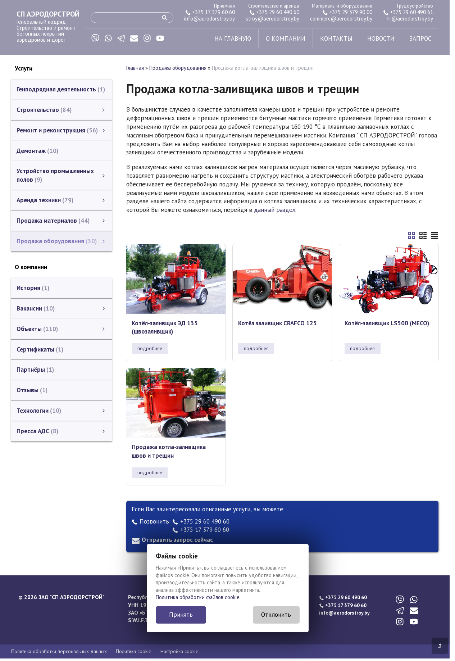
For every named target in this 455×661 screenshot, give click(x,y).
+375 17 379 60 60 (210, 12)
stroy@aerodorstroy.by (272, 18)
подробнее (149, 348)
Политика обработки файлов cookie (198, 597)
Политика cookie (133, 651)
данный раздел (274, 210)
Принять (181, 615)
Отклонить (276, 615)
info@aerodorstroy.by (209, 18)
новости (381, 38)
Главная (135, 67)
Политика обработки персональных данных (59, 651)
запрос (420, 38)
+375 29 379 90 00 (347, 12)
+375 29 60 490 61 (408, 12)
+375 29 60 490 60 (274, 12)
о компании (285, 38)
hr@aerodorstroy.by (410, 18)
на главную (232, 38)
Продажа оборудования (177, 67)
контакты (336, 38)
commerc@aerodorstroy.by (341, 18)
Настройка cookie (179, 651)
